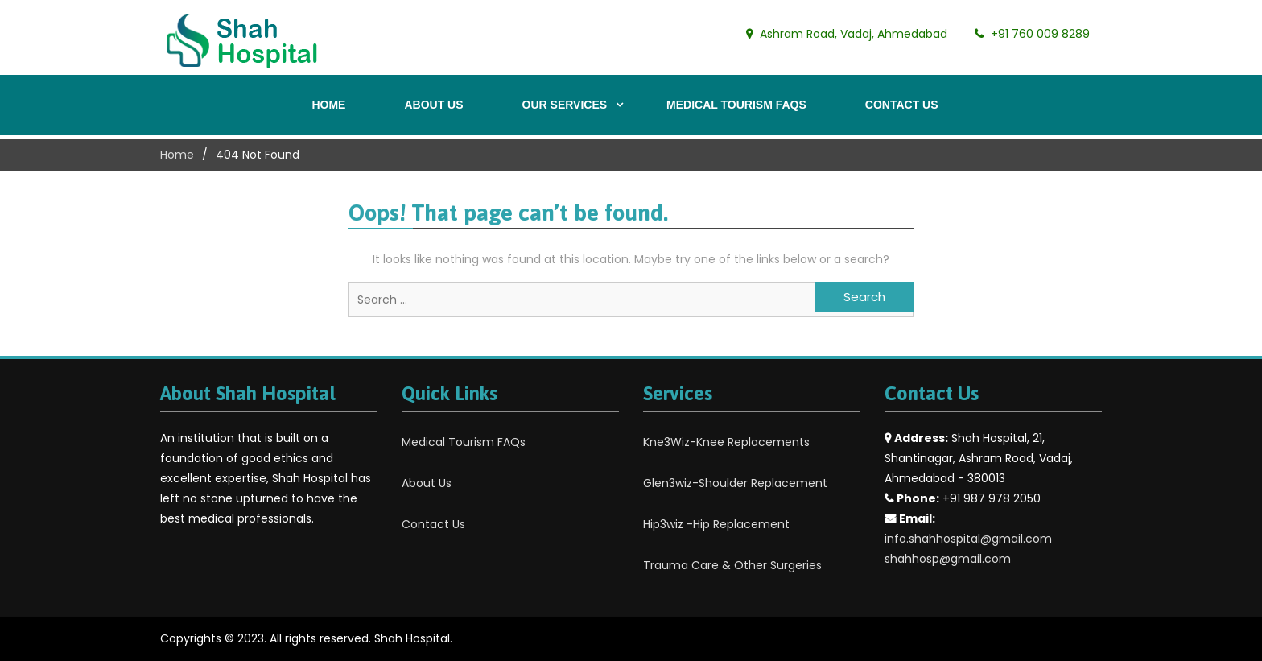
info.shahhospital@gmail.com (968, 539)
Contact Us (901, 104)
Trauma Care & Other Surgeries (732, 565)
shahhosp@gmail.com (948, 559)
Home (328, 104)
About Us (433, 104)
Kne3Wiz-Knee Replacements (726, 442)
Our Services (565, 104)
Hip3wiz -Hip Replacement (716, 524)
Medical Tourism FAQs (736, 104)
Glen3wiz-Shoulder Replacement (735, 483)
